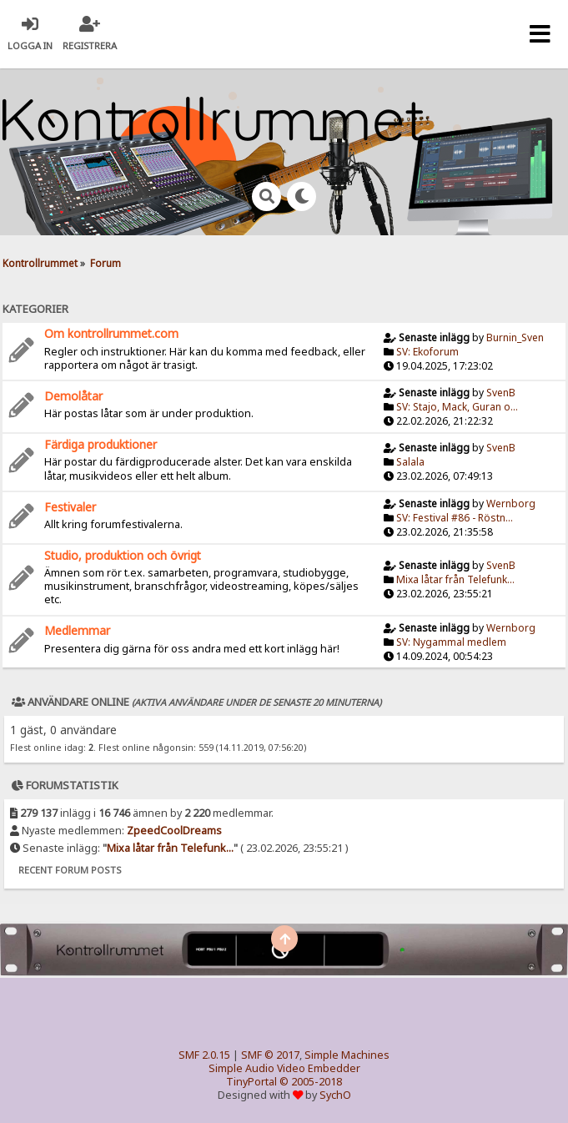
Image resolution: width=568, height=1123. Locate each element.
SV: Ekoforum (427, 352)
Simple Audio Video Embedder (284, 1068)
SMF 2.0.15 (204, 1055)
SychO (335, 1095)
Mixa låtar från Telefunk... (455, 579)
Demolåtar (73, 396)
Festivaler (70, 507)
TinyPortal (251, 1082)
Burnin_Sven (515, 337)
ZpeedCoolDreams (174, 830)
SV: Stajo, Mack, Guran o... (457, 407)
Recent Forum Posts (70, 870)
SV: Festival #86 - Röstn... (454, 518)
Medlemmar (77, 630)
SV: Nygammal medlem (451, 642)
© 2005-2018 (310, 1082)
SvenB (500, 392)
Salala (410, 462)
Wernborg (510, 503)
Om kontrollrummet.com (111, 333)
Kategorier (35, 308)
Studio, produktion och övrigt (122, 555)
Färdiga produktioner (100, 444)
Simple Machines (347, 1055)
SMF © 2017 (270, 1055)
